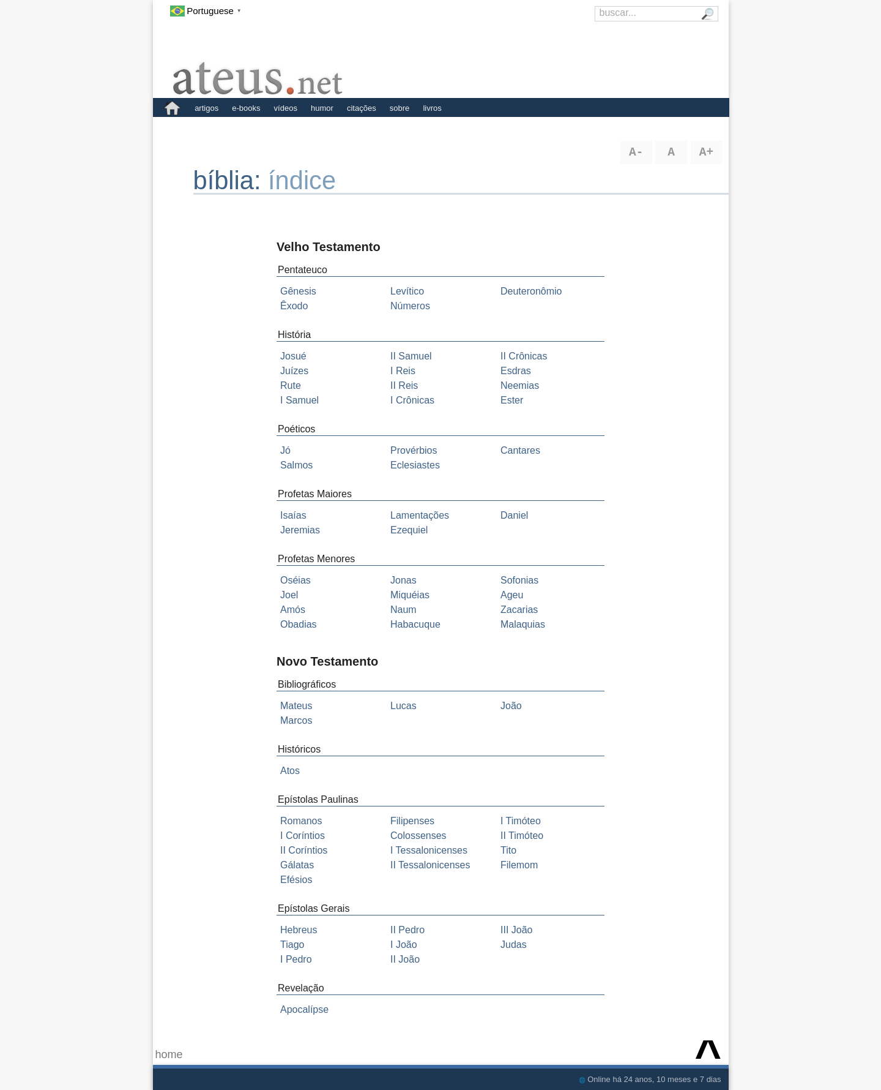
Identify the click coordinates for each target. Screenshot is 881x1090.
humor (322, 108)
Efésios (296, 879)
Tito (508, 850)
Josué (293, 356)
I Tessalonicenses (428, 850)
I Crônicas (412, 400)
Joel (289, 595)
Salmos (296, 465)
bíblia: (231, 180)
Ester (511, 400)
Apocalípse (304, 1009)
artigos (206, 108)
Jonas (403, 580)
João (511, 706)
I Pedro (296, 959)
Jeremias (300, 530)
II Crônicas (523, 356)
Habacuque (415, 624)
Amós (292, 609)
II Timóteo (521, 835)
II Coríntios (303, 850)
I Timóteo (520, 821)
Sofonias (519, 580)
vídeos (285, 108)
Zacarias (519, 609)
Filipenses (412, 821)
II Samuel (411, 356)
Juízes (294, 371)
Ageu (511, 595)
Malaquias (522, 624)
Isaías (293, 515)
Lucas (403, 706)
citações (361, 108)
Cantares (520, 450)
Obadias (298, 624)
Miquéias (409, 595)
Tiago (292, 944)
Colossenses (418, 835)
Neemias (519, 385)
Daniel (514, 515)
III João (516, 930)
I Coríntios (302, 835)
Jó (285, 450)
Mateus (296, 706)
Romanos (301, 821)
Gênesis (298, 291)
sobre (400, 108)
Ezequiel (409, 530)
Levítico (407, 291)
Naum (403, 609)
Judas (513, 944)
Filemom (519, 865)
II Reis (404, 385)
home (169, 1054)
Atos (290, 770)
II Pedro (407, 930)
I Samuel (299, 400)
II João (405, 959)
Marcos (296, 720)
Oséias (295, 580)
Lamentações (419, 515)
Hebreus (298, 930)
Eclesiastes (415, 465)
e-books (246, 108)
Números (410, 306)
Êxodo (294, 306)
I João (403, 944)
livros (432, 108)
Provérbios (413, 450)
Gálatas (297, 865)
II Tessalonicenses (430, 865)
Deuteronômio (531, 291)
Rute (290, 385)
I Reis (402, 371)
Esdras (515, 371)
